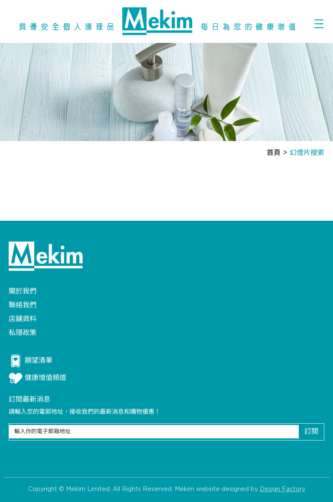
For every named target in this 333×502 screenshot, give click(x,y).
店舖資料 (22, 319)
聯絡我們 (22, 305)
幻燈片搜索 (307, 153)
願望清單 (30, 361)
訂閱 (311, 431)
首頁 (274, 153)
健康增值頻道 (37, 378)
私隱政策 (22, 333)
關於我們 (22, 291)
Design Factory (282, 492)
